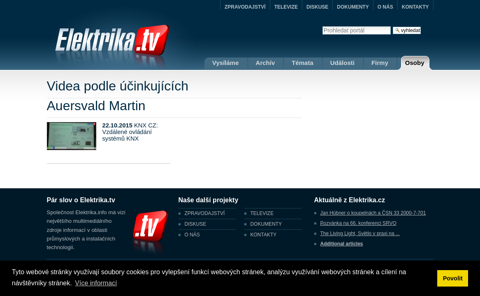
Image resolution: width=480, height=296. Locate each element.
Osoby (414, 62)
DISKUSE (317, 7)
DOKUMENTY (353, 7)
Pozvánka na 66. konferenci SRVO (358, 223)
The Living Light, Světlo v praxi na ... (360, 233)
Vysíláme (225, 62)
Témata (302, 62)
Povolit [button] (453, 278)
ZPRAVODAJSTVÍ (245, 7)
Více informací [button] (96, 283)
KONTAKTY (415, 7)
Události (342, 62)
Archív (265, 62)
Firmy (379, 62)
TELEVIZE (286, 7)
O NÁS (385, 7)
